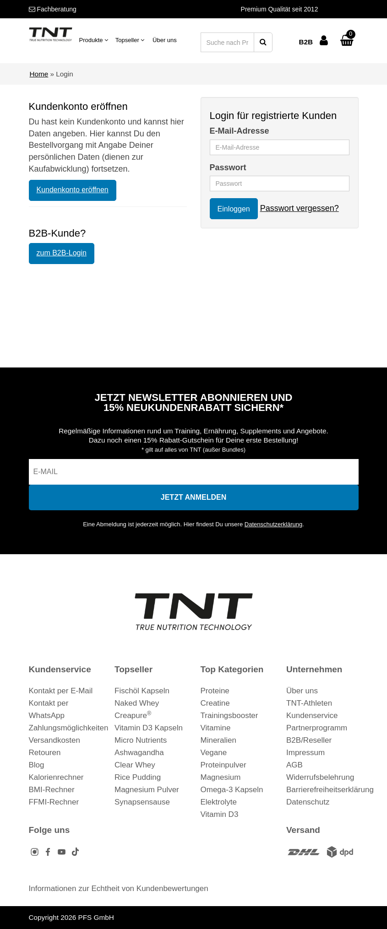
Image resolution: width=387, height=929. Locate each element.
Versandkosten (54, 740)
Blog (36, 765)
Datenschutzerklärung (273, 524)
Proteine (215, 690)
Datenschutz (308, 802)
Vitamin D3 (220, 814)
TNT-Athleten (309, 703)
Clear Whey (134, 765)
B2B (306, 42)
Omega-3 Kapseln (232, 789)
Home (39, 74)
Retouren (45, 752)
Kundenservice (312, 715)
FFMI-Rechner (54, 802)
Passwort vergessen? (299, 208)
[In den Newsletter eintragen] (194, 497)
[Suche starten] (263, 42)
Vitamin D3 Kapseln (148, 728)
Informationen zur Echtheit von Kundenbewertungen (118, 888)
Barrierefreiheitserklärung (330, 789)
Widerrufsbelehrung (320, 777)
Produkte (94, 40)
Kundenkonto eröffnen (73, 190)
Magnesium (221, 777)
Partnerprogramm (316, 728)
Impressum (305, 752)
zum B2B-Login (62, 253)
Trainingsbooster (229, 715)
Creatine (215, 703)
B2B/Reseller (309, 740)
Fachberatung (52, 9)
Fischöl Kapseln (141, 690)
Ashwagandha (139, 752)
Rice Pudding (137, 777)
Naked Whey (136, 703)
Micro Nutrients (140, 740)
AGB (294, 765)
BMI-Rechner (52, 789)
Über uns (165, 40)
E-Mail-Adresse (239, 130)
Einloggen (234, 209)
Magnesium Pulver (146, 789)
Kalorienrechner (56, 777)
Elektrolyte (219, 802)
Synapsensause (142, 802)
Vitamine (216, 728)
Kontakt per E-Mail (61, 690)
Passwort (228, 167)
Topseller (130, 40)
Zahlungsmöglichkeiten (69, 728)
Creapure (132, 715)
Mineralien (218, 740)
